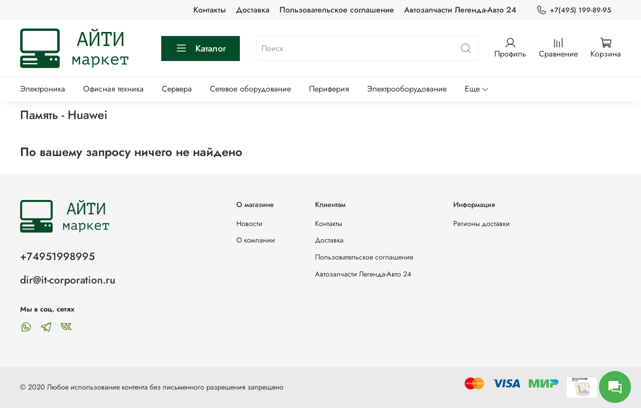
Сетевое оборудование (250, 88)
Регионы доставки (481, 223)
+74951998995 (57, 256)
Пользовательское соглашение (336, 10)
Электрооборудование (407, 88)
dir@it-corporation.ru (67, 280)
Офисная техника (113, 88)
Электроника (42, 88)
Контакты (209, 10)
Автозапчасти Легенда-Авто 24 (460, 10)
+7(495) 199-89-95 (573, 10)
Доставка (252, 10)
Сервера (177, 88)
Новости (249, 223)
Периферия (329, 88)
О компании (255, 240)
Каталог (200, 48)
